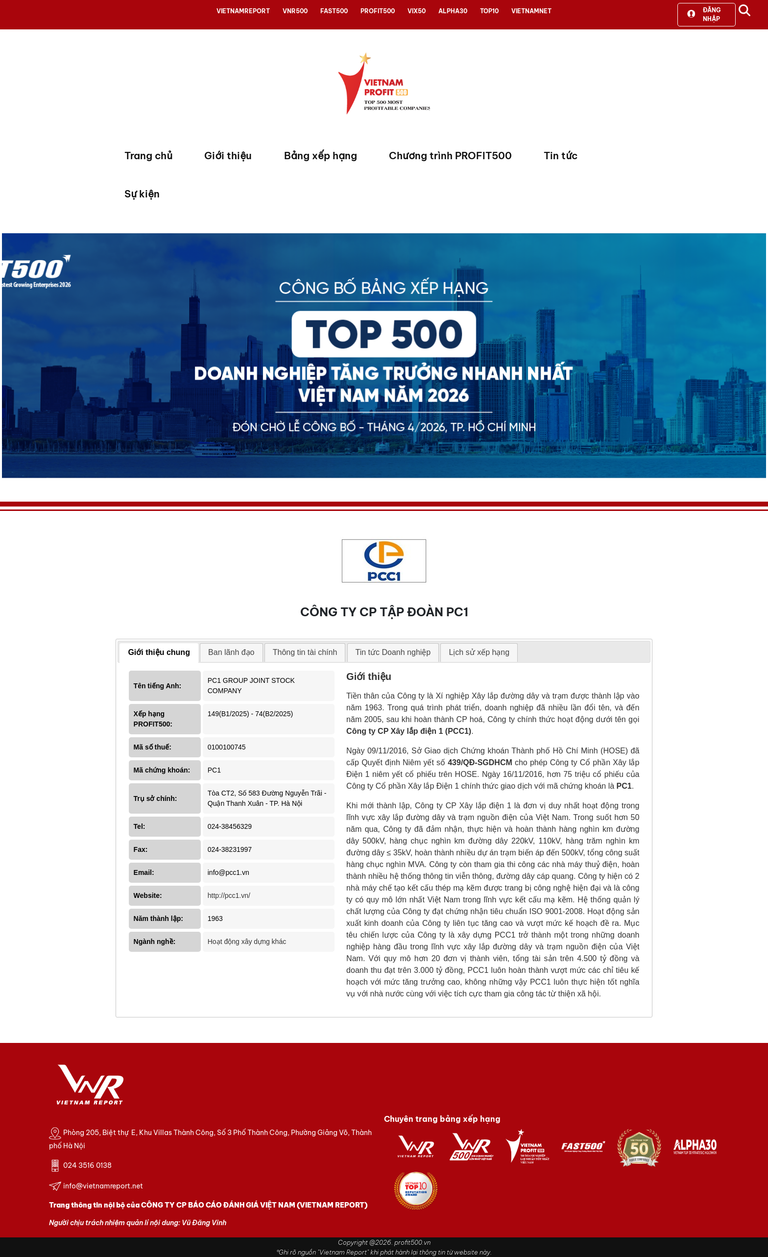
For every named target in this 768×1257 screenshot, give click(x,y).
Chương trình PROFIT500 (450, 155)
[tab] (159, 653)
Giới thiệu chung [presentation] (159, 652)
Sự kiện (142, 194)
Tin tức (560, 155)
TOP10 (489, 11)
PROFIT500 (377, 11)
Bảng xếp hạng (320, 155)
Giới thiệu (228, 155)
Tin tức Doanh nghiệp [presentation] (393, 652)
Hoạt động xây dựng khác (247, 941)
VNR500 (295, 11)
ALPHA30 (452, 11)
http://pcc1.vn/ (229, 895)
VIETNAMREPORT (243, 11)
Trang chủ (148, 155)
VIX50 (417, 11)
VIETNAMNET (531, 11)
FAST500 (334, 11)
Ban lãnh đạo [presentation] (231, 652)
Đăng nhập (703, 14)
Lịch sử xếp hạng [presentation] (479, 652)
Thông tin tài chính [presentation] (305, 652)
